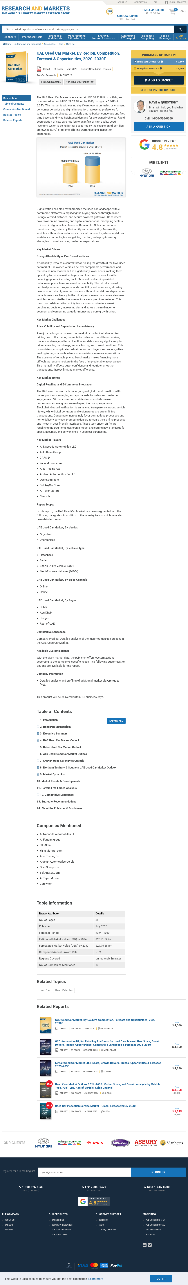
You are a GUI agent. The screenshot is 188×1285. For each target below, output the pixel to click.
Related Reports (12, 120)
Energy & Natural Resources (103, 37)
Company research (62, 1225)
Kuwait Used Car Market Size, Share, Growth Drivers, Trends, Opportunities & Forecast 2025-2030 (108, 1064)
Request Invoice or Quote (158, 90)
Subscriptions (60, 1235)
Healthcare (9, 36)
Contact (103, 1220)
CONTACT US (140, 2)
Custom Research (61, 1230)
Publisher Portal (155, 1225)
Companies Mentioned (16, 109)
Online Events (153, 1230)
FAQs (101, 1225)
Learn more (95, 1279)
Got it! (161, 1278)
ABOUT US (122, 2)
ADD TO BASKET (158, 80)
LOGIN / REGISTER (175, 2)
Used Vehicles (64, 990)
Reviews (9, 1230)
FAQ (156, 2)
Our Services (181, 37)
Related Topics (12, 114)
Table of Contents (13, 103)
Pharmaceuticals (32, 36)
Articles (150, 1235)
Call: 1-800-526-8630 (159, 118)
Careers (9, 1225)
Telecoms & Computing (147, 37)
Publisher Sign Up (155, 1220)
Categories (58, 1220)
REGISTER (158, 1172)
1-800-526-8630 (127, 16)
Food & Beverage (165, 37)
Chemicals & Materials (55, 37)
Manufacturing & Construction (77, 37)
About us (10, 1220)
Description (10, 98)
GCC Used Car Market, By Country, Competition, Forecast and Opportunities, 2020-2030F (106, 1021)
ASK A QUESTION (159, 126)
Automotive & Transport (128, 37)
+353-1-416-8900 (152, 10)
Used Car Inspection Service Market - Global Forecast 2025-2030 (95, 1106)
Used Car (44, 990)
